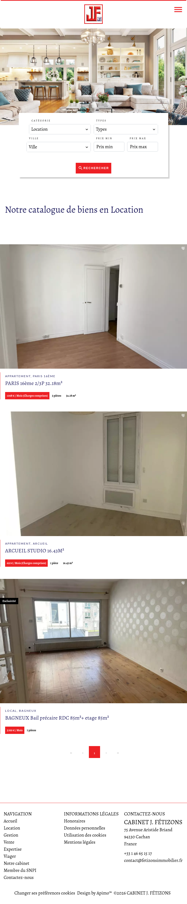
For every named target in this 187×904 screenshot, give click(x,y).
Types (101, 120)
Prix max (138, 138)
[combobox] (60, 129)
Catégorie (41, 120)
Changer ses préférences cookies (44, 893)
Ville (34, 138)
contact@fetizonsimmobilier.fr (153, 860)
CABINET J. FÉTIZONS (153, 822)
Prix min (104, 138)
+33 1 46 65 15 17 (138, 853)
